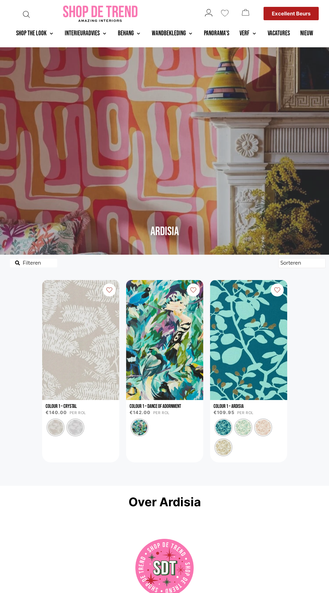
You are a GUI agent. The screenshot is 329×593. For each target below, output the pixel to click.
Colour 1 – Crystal (61, 406)
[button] (35, 33)
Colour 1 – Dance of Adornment (155, 406)
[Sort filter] (302, 263)
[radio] (55, 427)
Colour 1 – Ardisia (229, 406)
